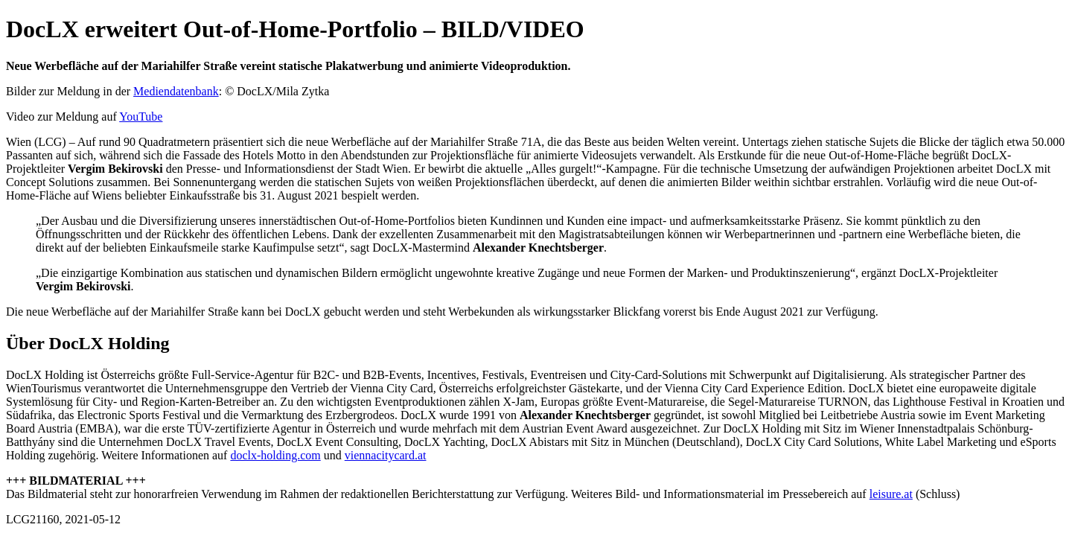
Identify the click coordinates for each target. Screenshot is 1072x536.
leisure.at (891, 494)
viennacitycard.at (386, 455)
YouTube (140, 116)
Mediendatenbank (176, 91)
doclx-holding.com (275, 455)
